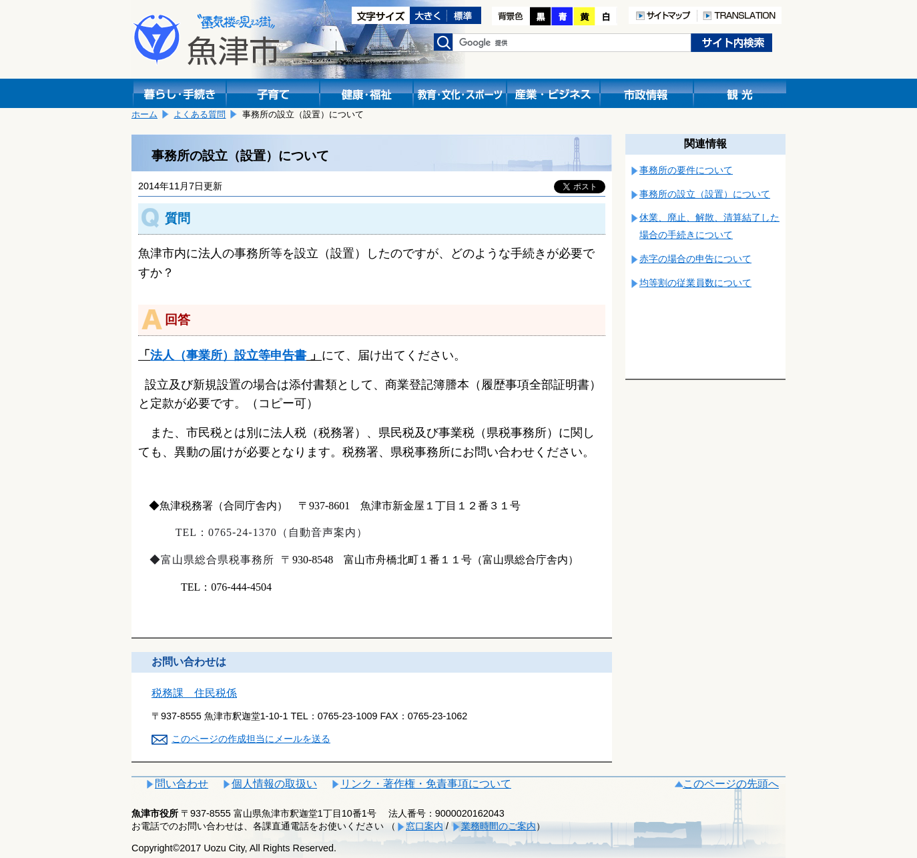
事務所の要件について (686, 170)
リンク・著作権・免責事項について (425, 783)
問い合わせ (181, 783)
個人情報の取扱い (274, 783)
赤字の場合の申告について (695, 258)
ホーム (144, 114)
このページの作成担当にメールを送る (251, 738)
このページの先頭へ (731, 783)
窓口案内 (424, 826)
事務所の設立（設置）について (704, 194)
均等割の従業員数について (695, 282)
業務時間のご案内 (498, 826)
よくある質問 (200, 114)
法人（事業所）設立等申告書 (228, 355)
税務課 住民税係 (194, 693)
